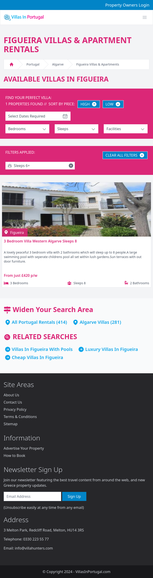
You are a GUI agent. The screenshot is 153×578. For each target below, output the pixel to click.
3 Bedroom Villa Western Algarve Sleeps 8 (40, 241)
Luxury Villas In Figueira (111, 349)
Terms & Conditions (20, 416)
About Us (11, 394)
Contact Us (13, 402)
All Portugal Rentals (33, 322)
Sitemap (11, 423)
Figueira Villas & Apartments (97, 64)
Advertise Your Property (24, 448)
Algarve (58, 64)
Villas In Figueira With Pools (42, 349)
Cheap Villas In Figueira (37, 357)
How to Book (14, 455)
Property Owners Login (127, 5)
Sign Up (74, 496)
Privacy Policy (15, 409)
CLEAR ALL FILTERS (125, 155)
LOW (113, 104)
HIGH (88, 104)
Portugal (33, 64)
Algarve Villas (94, 322)
